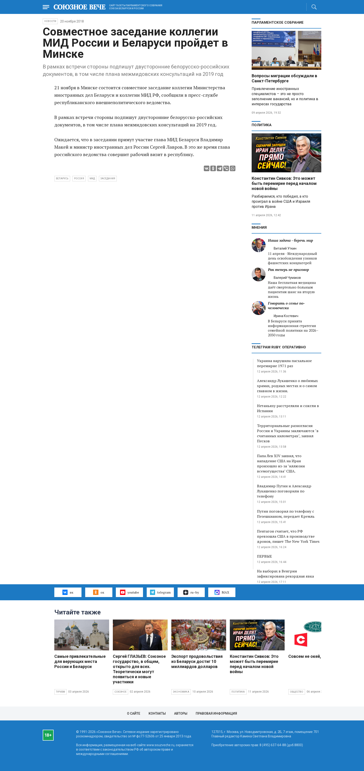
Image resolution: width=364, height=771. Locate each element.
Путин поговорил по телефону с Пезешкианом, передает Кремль (286, 514)
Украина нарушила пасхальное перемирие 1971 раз (284, 363)
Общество (296, 692)
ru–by (191, 592)
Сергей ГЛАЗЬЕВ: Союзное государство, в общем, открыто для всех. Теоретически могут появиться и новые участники (139, 669)
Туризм (60, 692)
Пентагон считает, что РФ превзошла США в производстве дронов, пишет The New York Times (288, 536)
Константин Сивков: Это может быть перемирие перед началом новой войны (284, 183)
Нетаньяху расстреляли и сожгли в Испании (288, 408)
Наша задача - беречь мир (290, 240)
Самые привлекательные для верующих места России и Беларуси (80, 661)
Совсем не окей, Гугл (309, 656)
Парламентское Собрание (278, 22)
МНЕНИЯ (259, 227)
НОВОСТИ (50, 21)
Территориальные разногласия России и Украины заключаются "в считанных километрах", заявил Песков (287, 433)
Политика (262, 125)
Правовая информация (216, 713)
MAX (221, 592)
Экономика (181, 692)
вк (67, 592)
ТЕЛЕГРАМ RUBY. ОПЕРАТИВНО (279, 347)
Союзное (120, 692)
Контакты (157, 713)
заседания (108, 178)
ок (98, 592)
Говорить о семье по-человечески (286, 305)
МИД (92, 178)
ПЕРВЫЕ (264, 556)
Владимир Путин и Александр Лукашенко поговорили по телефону (284, 491)
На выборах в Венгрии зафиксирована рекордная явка (285, 574)
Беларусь (62, 178)
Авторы (180, 713)
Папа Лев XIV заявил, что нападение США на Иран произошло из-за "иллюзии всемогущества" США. (281, 463)
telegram (160, 592)
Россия (79, 178)
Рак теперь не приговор (288, 269)
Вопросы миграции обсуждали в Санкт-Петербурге (284, 78)
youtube (129, 592)
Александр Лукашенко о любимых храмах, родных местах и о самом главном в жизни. (287, 385)
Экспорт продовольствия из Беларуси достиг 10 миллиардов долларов (197, 661)
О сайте (133, 713)
